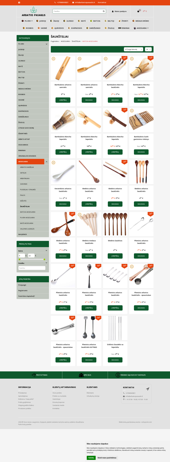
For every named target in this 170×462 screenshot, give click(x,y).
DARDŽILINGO (93, 28)
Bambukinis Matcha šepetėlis (141, 86)
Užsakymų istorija (93, 396)
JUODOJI (41, 20)
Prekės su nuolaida (59, 396)
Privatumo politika (24, 408)
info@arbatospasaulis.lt (83, 2)
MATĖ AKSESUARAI (26, 223)
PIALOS (22, 195)
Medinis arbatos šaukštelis (89, 189)
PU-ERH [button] (26, 20)
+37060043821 (61, 2)
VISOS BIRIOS (23, 145)
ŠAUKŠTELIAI (25, 206)
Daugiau (89, 100)
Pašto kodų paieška (24, 424)
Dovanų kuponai (58, 402)
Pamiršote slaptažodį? (26, 296)
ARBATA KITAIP (24, 139)
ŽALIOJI (54, 20)
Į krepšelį (63, 100)
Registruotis (22, 290)
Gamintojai (56, 399)
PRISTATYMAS (39, 375)
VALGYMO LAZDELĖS (27, 229)
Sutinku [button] (91, 458)
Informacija (24, 387)
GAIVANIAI (23, 184)
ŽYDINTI (123, 20)
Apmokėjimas (23, 396)
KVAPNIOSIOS (75, 28)
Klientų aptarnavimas (64, 387)
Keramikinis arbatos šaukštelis (63, 189)
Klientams (92, 387)
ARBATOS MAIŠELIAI (27, 167)
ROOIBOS (27, 28)
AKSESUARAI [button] (140, 28)
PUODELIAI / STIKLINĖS (28, 190)
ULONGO (68, 20)
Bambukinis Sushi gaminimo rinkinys (141, 138)
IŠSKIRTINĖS (22, 133)
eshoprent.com (146, 422)
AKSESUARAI (23, 161)
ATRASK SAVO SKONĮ (26, 128)
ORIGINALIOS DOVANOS (27, 156)
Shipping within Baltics (26, 405)
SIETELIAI (23, 173)
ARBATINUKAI (24, 178)
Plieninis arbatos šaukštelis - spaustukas (141, 293)
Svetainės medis (58, 405)
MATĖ (82, 20)
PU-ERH (21, 44)
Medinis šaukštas (115, 240)
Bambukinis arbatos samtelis (63, 86)
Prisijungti (22, 285)
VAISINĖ (42, 28)
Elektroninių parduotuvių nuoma (129, 422)
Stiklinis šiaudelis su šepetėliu (115, 345)
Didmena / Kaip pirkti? (26, 399)
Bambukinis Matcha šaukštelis (115, 86)
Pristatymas (22, 393)
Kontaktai (102, 2)
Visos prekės (57, 393)
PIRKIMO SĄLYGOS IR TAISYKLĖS (131, 375)
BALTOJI (109, 20)
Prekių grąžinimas (24, 402)
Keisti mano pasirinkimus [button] (107, 458)
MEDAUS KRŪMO (140, 20)
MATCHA (95, 20)
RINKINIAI (123, 28)
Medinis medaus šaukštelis (89, 241)
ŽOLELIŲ (109, 28)
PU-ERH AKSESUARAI (27, 218)
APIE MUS (85, 375)
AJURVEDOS (57, 28)
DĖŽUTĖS (23, 201)
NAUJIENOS (22, 234)
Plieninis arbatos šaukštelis (141, 241)
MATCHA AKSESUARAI (27, 212)
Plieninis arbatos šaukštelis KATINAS (89, 345)
